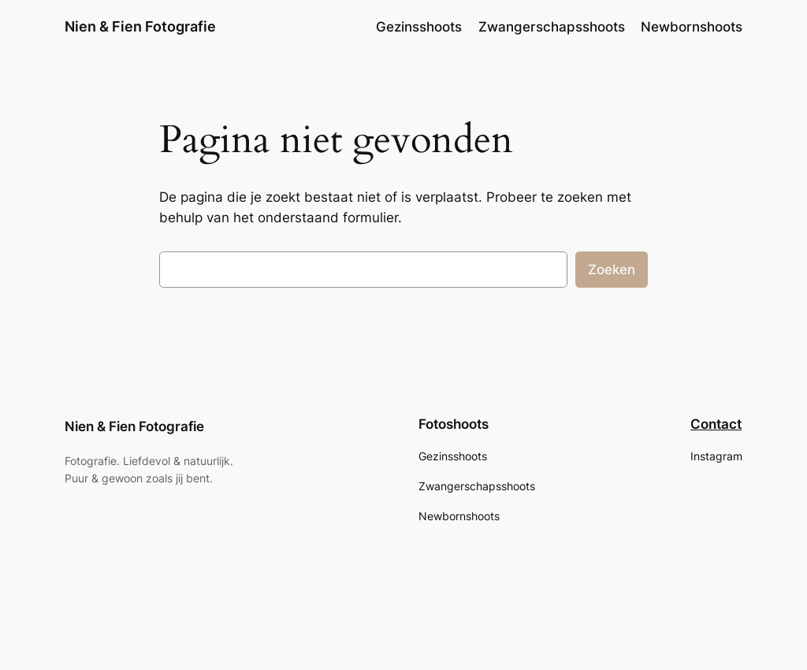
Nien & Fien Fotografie (140, 26)
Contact (716, 424)
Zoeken (611, 269)
